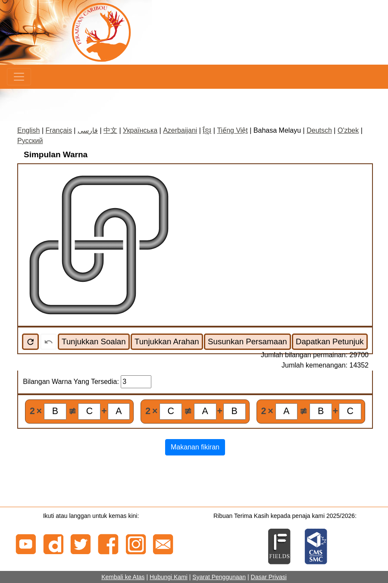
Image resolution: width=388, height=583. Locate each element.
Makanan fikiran (195, 447)
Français (59, 130)
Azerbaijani (180, 130)
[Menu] (19, 76)
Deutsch (319, 130)
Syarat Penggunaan (219, 577)
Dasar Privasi (269, 577)
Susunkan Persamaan (247, 341)
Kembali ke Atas (122, 577)
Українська (140, 130)
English (28, 130)
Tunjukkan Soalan (94, 341)
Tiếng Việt (232, 130)
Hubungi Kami (169, 577)
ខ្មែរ (207, 130)
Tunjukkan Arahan (167, 341)
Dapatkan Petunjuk (330, 341)
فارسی (88, 130)
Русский (30, 140)
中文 (110, 130)
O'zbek (348, 130)
